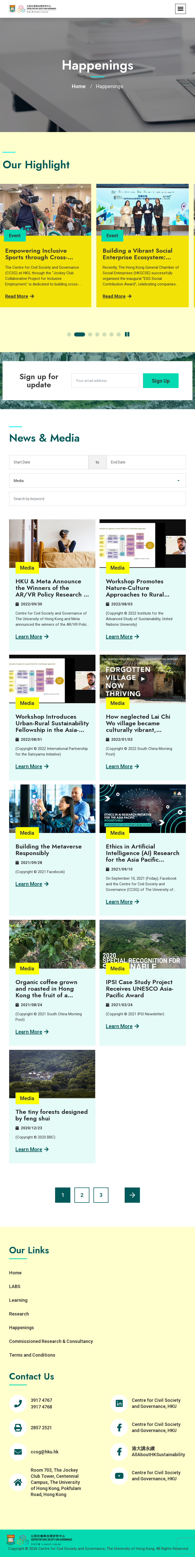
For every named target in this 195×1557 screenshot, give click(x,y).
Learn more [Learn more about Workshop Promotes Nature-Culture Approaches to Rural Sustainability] (122, 637)
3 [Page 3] (101, 1195)
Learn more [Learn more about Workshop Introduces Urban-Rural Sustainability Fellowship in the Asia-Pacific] (32, 766)
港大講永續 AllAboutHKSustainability (158, 1451)
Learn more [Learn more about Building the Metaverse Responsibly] (32, 884)
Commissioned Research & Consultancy (51, 1341)
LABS (14, 1286)
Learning (18, 1300)
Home (79, 86)
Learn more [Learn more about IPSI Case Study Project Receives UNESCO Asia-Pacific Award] (122, 1026)
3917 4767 (41, 1400)
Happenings (21, 1327)
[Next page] (132, 1195)
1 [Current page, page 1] (62, 1195)
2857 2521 (41, 1427)
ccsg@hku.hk (44, 1451)
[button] (72, 334)
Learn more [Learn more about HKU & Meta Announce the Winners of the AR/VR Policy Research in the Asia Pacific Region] (32, 637)
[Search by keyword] (97, 499)
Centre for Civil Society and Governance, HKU (156, 1403)
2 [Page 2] (81, 1195)
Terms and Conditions (32, 1355)
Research (19, 1314)
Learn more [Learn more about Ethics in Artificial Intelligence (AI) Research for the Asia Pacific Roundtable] (122, 902)
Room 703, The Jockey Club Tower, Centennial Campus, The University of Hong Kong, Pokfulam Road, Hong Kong (56, 1482)
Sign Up (161, 381)
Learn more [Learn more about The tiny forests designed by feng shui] (32, 1149)
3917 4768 (41, 1406)
